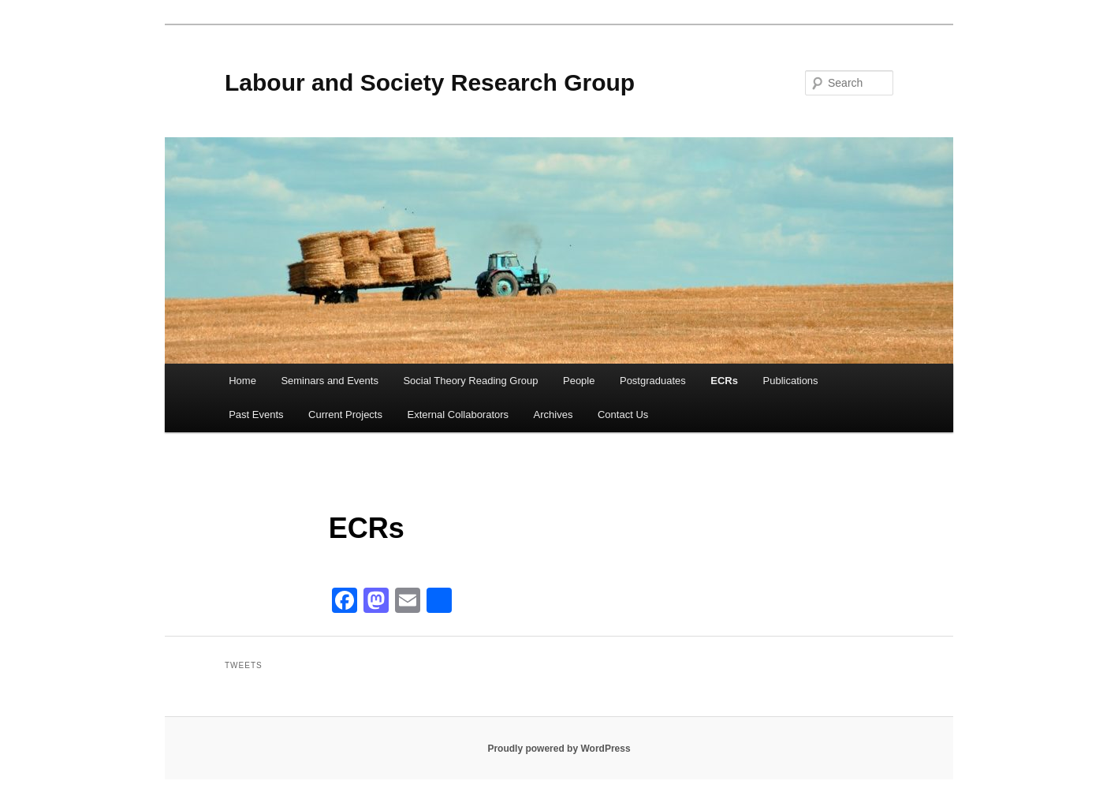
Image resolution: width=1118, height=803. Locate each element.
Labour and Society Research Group (430, 82)
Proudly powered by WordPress (558, 748)
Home (242, 381)
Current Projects (345, 414)
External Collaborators (458, 414)
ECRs (724, 381)
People (578, 381)
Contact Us (623, 414)
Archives (553, 414)
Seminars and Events (329, 381)
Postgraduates (653, 381)
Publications (790, 381)
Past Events (256, 414)
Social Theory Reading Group (470, 381)
